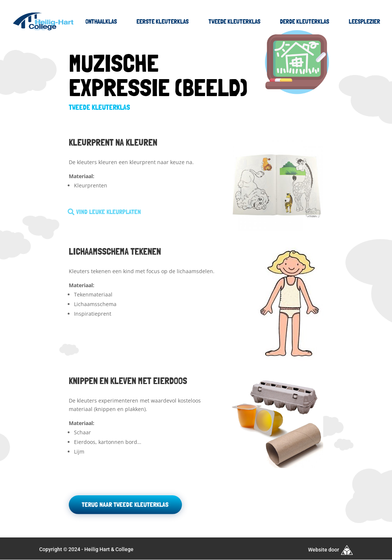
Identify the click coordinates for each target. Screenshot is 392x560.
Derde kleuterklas (304, 21)
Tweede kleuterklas (234, 21)
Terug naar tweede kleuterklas (124, 504)
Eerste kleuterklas (162, 21)
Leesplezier (364, 21)
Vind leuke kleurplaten (108, 211)
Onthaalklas (101, 21)
